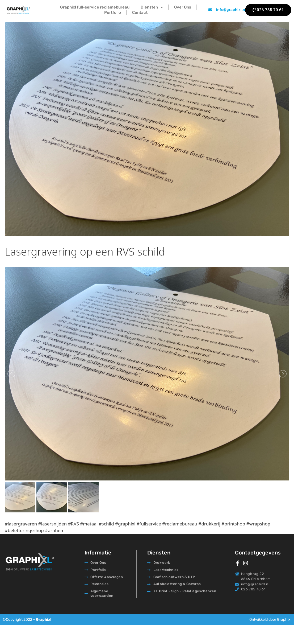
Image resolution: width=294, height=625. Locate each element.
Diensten (152, 7)
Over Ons (182, 7)
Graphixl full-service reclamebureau (94, 7)
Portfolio (112, 12)
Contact (140, 12)
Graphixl (43, 619)
